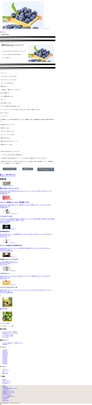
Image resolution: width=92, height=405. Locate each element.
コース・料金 (6, 389)
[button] (13, 326)
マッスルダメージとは (8, 334)
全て (7, 174)
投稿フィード (6, 380)
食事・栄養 (12, 174)
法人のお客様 (6, 397)
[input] (5, 326)
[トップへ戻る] (1, 404)
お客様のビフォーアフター (9, 392)
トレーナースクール (7, 395)
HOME (4, 385)
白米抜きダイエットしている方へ (10, 333)
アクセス (5, 399)
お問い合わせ (6, 400)
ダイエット (3, 174)
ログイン (5, 379)
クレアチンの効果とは (8, 342)
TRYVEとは (5, 386)
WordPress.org (6, 383)
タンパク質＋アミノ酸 (8, 335)
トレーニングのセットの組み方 (10, 331)
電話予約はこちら (7, 393)
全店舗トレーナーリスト (8, 391)
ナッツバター (6, 337)
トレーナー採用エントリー (9, 396)
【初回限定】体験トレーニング (10, 388)
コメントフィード (7, 381)
